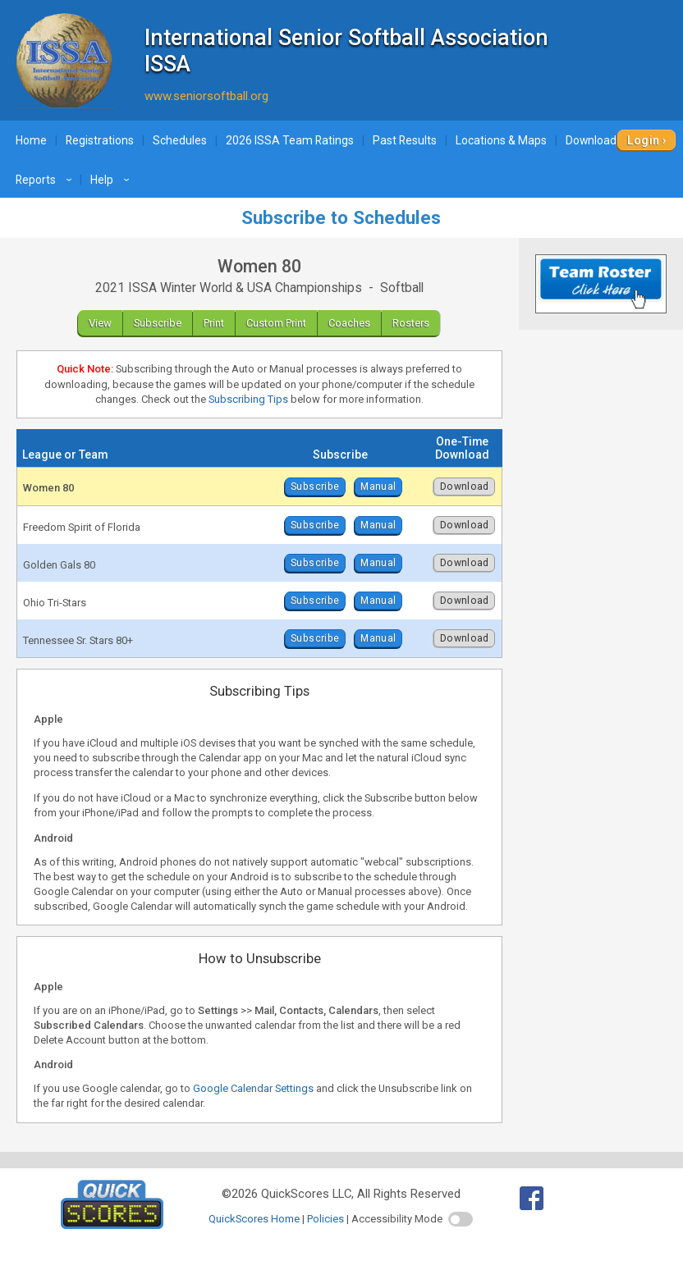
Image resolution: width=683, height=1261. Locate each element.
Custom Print (276, 323)
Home (31, 140)
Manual (378, 486)
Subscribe (157, 323)
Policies (325, 1219)
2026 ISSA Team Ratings (290, 140)
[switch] (460, 1219)
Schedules (180, 140)
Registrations (100, 140)
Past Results (405, 140)
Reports (46, 179)
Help (112, 179)
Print (214, 323)
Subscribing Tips (248, 399)
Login (643, 140)
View (100, 323)
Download (464, 486)
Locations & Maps (501, 140)
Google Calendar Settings (253, 1088)
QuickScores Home (254, 1219)
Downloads (604, 140)
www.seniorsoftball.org (206, 96)
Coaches (349, 323)
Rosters (410, 323)
